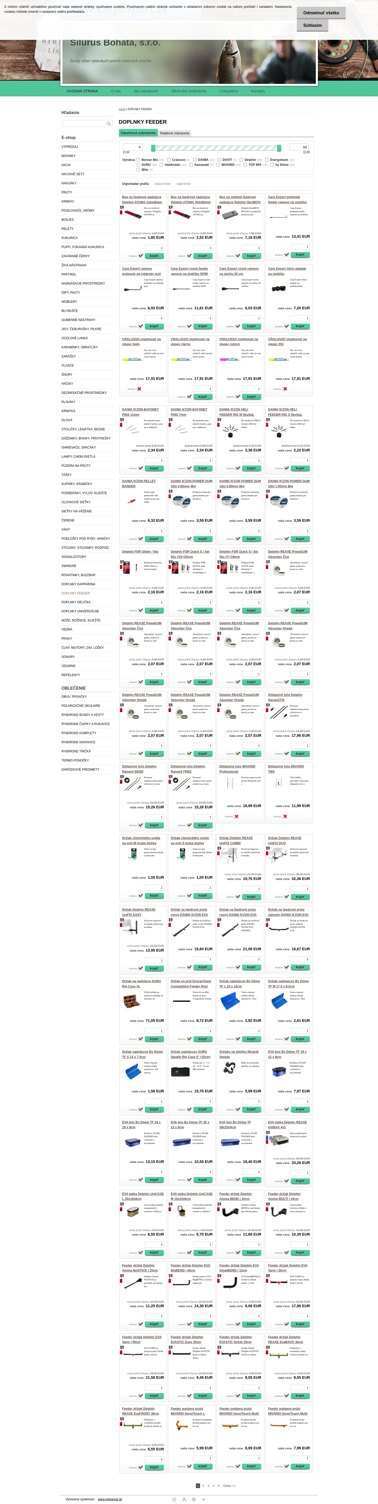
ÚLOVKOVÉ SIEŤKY (76, 502)
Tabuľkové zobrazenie (138, 133)
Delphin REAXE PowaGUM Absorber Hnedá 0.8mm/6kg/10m (142, 700)
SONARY (68, 657)
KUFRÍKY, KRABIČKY (77, 484)
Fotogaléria (229, 91)
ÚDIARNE (69, 666)
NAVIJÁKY (69, 183)
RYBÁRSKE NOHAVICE (78, 742)
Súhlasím (312, 25)
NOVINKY (69, 156)
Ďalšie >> (229, 1485)
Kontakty (258, 91)
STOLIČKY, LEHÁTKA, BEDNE (83, 429)
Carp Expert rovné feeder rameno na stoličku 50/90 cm (189, 274)
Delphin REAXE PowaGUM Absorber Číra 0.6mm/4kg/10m (287, 557)
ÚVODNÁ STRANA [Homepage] (82, 91)
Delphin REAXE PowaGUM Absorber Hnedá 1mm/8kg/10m (239, 700)
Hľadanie (70, 112)
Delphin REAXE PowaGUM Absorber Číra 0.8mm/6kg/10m (142, 628)
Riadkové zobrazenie (174, 133)
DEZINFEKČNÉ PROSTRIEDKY (84, 393)
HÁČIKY (67, 384)
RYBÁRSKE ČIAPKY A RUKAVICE (86, 724)
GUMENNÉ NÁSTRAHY (78, 320)
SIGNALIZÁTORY (74, 557)
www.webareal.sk (110, 1499)
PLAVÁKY (69, 402)
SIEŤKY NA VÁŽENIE (77, 511)
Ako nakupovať (146, 91)
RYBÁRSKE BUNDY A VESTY (83, 715)
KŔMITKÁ (68, 411)
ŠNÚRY (67, 374)
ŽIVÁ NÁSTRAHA (74, 265)
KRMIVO (68, 201)
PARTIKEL (69, 274)
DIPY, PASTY (71, 292)
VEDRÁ (67, 629)
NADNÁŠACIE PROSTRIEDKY (83, 283)
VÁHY (66, 529)
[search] (108, 123)
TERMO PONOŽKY (75, 760)
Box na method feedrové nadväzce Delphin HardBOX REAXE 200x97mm (240, 202)
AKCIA (66, 165)
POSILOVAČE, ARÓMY (78, 210)
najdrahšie (183, 184)
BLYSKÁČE (70, 311)
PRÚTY (67, 192)
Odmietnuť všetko (321, 13)
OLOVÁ (67, 420)
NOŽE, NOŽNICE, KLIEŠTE (81, 620)
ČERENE (68, 520)
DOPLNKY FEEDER (76, 593)
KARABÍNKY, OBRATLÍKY (80, 347)
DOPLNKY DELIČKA (76, 602)
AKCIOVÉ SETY (73, 174)
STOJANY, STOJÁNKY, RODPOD (85, 548)
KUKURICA (70, 238)
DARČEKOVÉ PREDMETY (80, 769)
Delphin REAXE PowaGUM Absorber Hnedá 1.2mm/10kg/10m (190, 700)
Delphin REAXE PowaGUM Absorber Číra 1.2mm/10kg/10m (190, 628)
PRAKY (67, 638)
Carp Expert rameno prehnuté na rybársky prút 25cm (141, 274)
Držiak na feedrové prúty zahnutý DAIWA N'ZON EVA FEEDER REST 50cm (288, 915)
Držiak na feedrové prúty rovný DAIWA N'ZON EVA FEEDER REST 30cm (189, 915)
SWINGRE (69, 566)
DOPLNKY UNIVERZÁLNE (80, 611)
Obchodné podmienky (189, 91)
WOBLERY (69, 302)
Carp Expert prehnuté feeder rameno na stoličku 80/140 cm (287, 202)
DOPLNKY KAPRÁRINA (78, 584)
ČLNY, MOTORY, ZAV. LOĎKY (83, 648)
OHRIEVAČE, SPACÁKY (79, 447)
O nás (116, 91)
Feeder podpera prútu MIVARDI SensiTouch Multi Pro (288, 1414)
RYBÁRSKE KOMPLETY (79, 733)
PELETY (68, 229)
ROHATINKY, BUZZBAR (78, 575)
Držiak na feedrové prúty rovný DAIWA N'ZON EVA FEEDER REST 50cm (238, 915)
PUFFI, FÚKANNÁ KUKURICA (83, 247)
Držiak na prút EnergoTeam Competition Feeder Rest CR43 (191, 986)
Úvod (122, 109)
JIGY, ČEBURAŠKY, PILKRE (82, 329)
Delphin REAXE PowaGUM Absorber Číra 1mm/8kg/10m (239, 628)
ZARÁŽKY (69, 356)
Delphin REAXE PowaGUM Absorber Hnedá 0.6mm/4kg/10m (287, 628)
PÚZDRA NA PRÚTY (76, 466)
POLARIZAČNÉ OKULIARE (81, 706)
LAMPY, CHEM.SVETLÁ (79, 456)
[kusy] (154, 248)
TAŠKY (67, 475)
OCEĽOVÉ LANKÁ (75, 338)
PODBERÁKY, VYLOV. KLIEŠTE (84, 493)
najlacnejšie (163, 184)
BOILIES (68, 220)
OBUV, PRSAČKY (74, 696)
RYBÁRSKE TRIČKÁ (76, 751)
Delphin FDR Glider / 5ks (140, 551)
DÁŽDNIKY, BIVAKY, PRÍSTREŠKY (86, 438)
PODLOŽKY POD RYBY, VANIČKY (86, 538)
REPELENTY (71, 675)
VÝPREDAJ (70, 147)
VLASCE (68, 365)
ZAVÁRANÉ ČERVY (76, 256)
